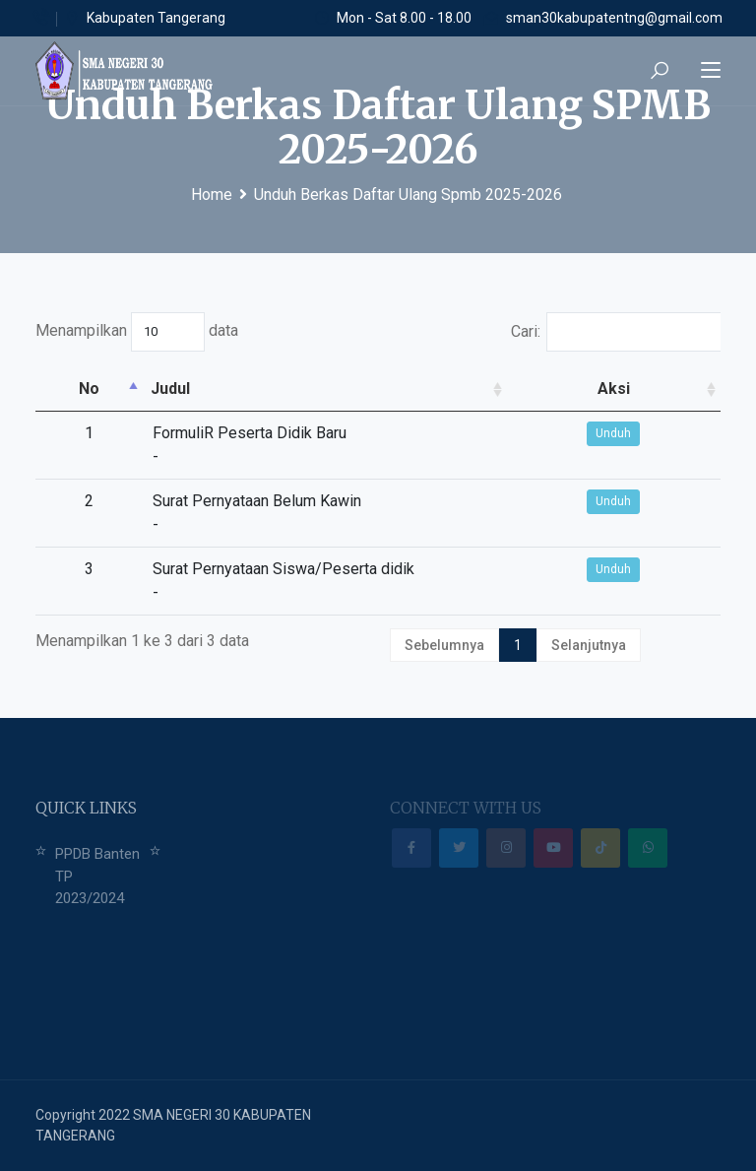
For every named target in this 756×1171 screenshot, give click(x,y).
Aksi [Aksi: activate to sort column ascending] (684, 388)
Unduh (684, 433)
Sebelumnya (444, 645)
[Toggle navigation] (711, 71)
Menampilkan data (136, 332)
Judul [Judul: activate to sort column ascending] (99, 388)
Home (211, 194)
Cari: (616, 332)
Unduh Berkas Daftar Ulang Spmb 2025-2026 (408, 194)
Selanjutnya (588, 645)
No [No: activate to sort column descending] (53, 388)
